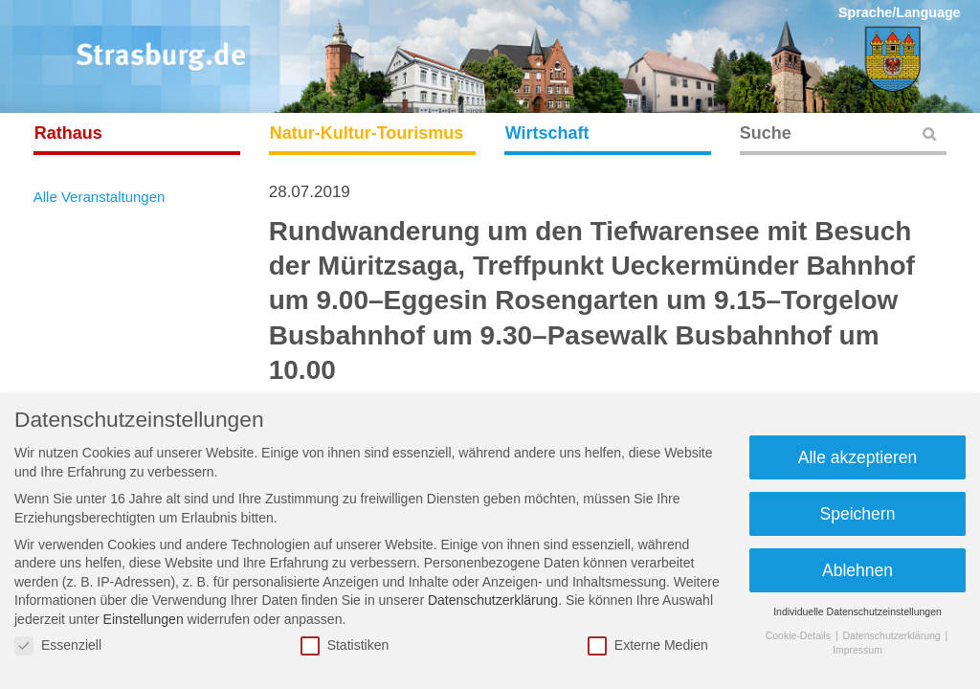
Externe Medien (648, 645)
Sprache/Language (899, 12)
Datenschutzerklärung (493, 600)
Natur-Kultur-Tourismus (367, 133)
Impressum (857, 650)
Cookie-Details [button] (800, 635)
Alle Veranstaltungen (99, 197)
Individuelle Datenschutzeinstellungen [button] (857, 611)
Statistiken (345, 645)
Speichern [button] (858, 513)
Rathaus (68, 133)
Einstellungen (143, 619)
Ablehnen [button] (857, 570)
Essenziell (57, 645)
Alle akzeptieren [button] (858, 457)
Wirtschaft (547, 133)
